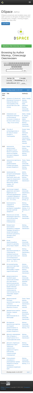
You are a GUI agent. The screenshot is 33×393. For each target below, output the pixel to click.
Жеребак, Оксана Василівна (25, 283)
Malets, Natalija (26, 98)
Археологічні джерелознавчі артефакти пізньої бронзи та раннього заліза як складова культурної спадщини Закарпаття (13, 152)
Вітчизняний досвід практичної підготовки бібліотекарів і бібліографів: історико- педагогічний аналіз (13, 268)
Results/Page (19, 80)
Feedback (3, 389)
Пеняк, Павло (26, 146)
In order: (23, 78)
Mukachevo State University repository (14, 46)
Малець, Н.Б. (26, 245)
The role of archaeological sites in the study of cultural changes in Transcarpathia (13, 133)
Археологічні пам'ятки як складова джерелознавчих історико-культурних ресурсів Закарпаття (14, 163)
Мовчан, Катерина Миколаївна (25, 266)
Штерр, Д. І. (25, 199)
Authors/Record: (11, 83)
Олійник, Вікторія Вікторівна (25, 196)
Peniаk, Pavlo (26, 129)
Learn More (5, 23)
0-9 (9, 63)
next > (28, 90)
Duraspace (27, 387)
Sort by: (9, 78)
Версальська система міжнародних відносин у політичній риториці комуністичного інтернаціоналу (13, 218)
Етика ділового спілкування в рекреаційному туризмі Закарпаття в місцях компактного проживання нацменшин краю (14, 363)
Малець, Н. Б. (26, 208)
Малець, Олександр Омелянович (25, 109)
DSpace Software (5, 387)
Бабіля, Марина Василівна (25, 173)
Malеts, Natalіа (26, 139)
